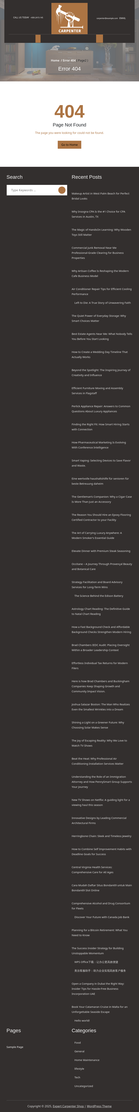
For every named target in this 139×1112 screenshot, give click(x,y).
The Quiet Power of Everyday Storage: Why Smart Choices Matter (99, 318)
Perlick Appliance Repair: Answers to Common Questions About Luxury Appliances (101, 408)
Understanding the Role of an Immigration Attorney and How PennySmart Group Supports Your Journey (102, 782)
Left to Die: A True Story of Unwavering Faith (102, 302)
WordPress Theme (99, 1106)
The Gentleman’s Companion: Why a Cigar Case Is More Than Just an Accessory (102, 499)
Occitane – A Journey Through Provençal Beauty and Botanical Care (102, 566)
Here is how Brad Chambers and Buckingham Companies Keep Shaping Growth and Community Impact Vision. (100, 686)
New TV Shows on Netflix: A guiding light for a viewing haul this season (101, 802)
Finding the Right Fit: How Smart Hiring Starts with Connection (101, 426)
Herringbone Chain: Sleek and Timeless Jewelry (101, 836)
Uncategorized (83, 1086)
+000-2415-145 (38, 17)
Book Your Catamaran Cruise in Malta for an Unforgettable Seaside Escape (100, 1009)
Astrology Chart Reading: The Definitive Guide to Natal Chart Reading (101, 611)
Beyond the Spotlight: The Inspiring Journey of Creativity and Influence (101, 372)
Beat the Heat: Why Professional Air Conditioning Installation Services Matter (98, 761)
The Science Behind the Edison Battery (98, 596)
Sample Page (15, 1047)
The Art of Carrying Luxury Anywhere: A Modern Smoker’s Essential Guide (97, 535)
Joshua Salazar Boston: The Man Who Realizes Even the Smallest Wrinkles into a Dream (101, 706)
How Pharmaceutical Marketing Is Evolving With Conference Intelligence (99, 444)
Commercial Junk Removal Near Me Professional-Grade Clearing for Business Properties (98, 253)
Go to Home (69, 145)
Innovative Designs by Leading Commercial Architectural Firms (99, 820)
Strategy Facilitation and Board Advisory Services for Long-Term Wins (97, 584)
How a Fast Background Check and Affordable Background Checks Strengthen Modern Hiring (101, 629)
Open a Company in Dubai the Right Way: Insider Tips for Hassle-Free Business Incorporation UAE (98, 988)
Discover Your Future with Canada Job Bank (101, 917)
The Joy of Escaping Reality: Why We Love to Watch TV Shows (99, 743)
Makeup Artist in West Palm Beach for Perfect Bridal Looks (100, 196)
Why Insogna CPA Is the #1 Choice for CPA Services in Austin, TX (98, 214)
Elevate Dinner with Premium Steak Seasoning (101, 551)
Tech (77, 1077)
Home (55, 60)
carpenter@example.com (105, 18)
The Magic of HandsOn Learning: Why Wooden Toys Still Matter (101, 232)
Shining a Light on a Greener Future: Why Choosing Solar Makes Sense (98, 725)
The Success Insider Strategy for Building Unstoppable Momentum (98, 950)
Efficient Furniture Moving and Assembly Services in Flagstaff (97, 390)
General (79, 1051)
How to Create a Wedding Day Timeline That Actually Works (100, 354)
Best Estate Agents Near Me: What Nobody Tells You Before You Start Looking (102, 336)
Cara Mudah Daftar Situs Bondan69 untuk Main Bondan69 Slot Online (102, 887)
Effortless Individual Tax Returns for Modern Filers (100, 665)
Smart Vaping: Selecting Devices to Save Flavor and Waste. (101, 463)
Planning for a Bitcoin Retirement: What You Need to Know (100, 932)
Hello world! (82, 1020)
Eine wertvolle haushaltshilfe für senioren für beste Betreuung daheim (100, 481)
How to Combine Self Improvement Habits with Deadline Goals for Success (102, 851)
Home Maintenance (86, 1060)
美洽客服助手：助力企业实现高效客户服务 (100, 970)
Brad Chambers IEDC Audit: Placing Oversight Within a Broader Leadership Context (101, 647)
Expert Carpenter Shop (69, 1106)
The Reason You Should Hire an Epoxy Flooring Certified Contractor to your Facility (101, 517)
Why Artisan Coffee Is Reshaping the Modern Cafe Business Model (100, 273)
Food (77, 1042)
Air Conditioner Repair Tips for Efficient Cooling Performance (102, 291)
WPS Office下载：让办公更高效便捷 (96, 962)
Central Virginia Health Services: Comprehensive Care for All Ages (92, 869)
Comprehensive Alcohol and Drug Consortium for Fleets (101, 905)
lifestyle (79, 1068)
